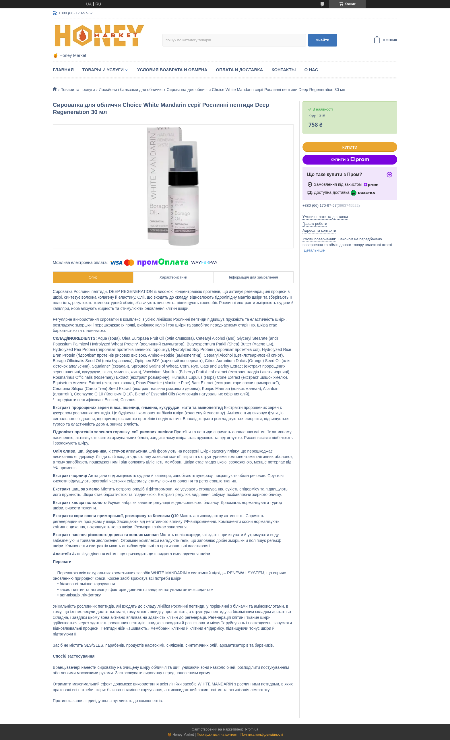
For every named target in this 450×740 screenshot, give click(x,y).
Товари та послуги (78, 89)
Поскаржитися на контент (217, 735)
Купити (349, 147)
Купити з (350, 159)
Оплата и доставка (239, 69)
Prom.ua (251, 729)
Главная (63, 69)
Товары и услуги (103, 69)
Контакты (283, 69)
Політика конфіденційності (261, 735)
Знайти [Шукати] (322, 40)
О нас (311, 69)
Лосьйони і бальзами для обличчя (130, 89)
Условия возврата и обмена (172, 69)
